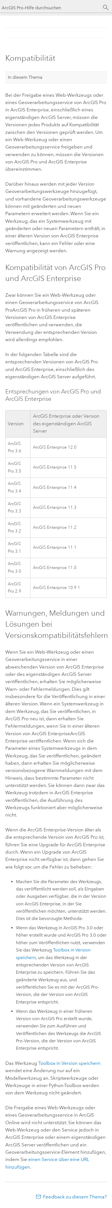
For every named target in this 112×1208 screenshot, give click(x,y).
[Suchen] (106, 7)
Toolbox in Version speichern (69, 1063)
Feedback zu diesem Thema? (75, 1197)
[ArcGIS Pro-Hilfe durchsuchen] (50, 8)
